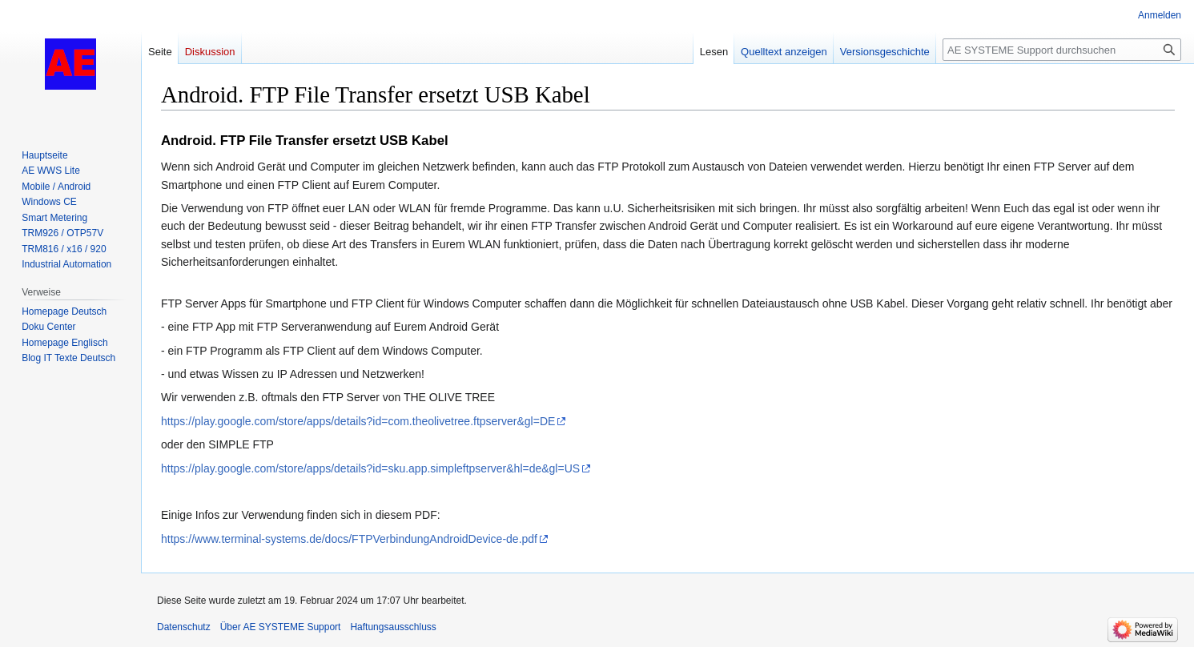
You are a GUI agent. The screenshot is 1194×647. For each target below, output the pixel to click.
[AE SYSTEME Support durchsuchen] (1062, 49)
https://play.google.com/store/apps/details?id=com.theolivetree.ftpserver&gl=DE (358, 421)
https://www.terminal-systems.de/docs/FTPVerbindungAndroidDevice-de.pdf (349, 538)
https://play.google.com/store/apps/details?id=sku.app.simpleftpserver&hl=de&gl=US (370, 468)
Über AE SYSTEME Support (280, 627)
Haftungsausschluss (393, 627)
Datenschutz (184, 627)
